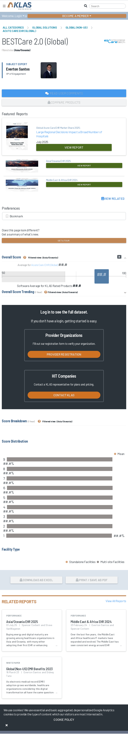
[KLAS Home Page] (18, 6)
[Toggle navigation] (4, 6)
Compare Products (64, 102)
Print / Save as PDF (92, 580)
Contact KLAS (64, 395)
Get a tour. (64, 240)
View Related (112, 198)
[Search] (107, 6)
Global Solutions (44, 27)
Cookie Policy (64, 719)
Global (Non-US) (76, 27)
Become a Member (75, 16)
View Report (74, 147)
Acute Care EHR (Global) (19, 30)
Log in (45, 311)
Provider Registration (64, 354)
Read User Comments (64, 93)
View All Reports (116, 601)
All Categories (13, 27)
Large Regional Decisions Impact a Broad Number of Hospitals (74, 132)
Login (18, 16)
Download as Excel (36, 580)
